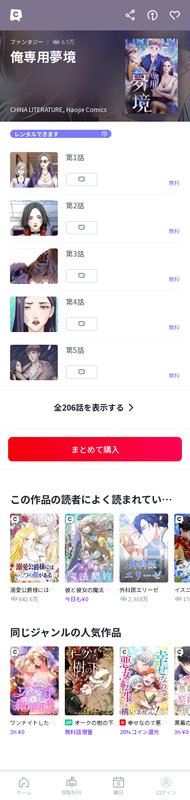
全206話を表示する (95, 407)
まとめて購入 (95, 449)
